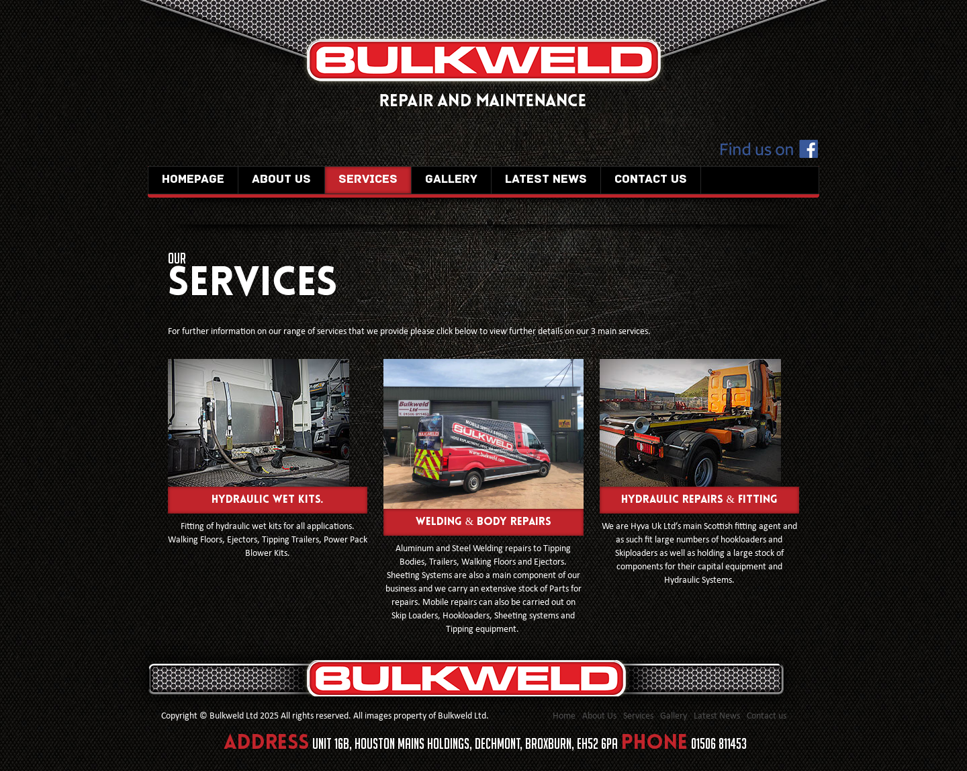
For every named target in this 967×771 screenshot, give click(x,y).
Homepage (193, 179)
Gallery (451, 179)
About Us (281, 179)
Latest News (546, 179)
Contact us (650, 179)
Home (564, 716)
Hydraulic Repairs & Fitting (699, 500)
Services (368, 179)
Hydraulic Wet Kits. (268, 500)
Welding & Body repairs (483, 522)
